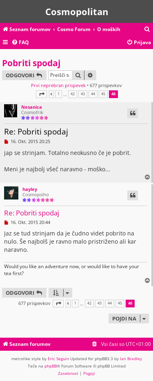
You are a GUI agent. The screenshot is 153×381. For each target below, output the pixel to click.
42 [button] (73, 94)
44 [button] (93, 94)
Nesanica (31, 107)
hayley (29, 189)
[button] (41, 94)
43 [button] (83, 94)
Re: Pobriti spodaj (36, 131)
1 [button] (59, 94)
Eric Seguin (58, 358)
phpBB (50, 366)
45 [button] (103, 94)
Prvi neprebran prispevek (58, 85)
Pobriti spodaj (31, 63)
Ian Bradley (131, 358)
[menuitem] (147, 29)
